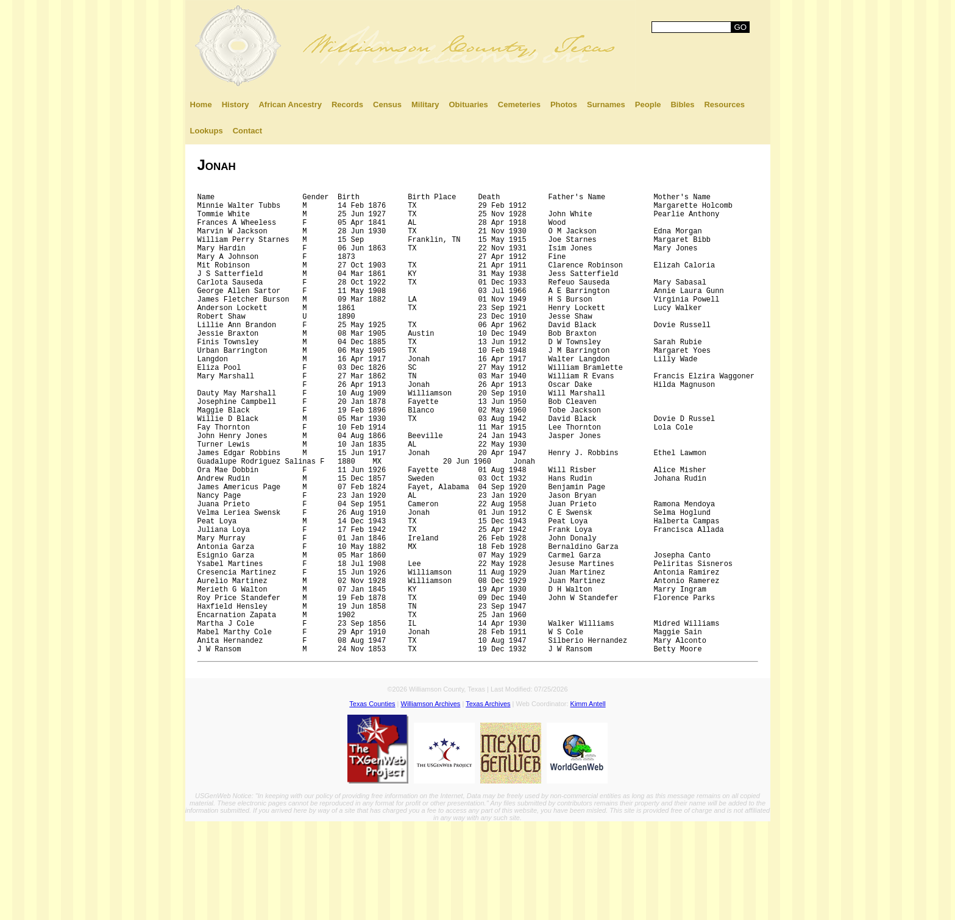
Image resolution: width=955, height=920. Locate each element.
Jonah (216, 165)
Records (347, 104)
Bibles (682, 104)
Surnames (606, 104)
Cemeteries (519, 104)
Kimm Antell (588, 802)
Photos (563, 104)
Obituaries (468, 104)
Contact (247, 130)
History (235, 104)
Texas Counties (372, 802)
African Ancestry (290, 104)
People (648, 104)
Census (387, 104)
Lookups (206, 130)
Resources (724, 104)
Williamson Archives (431, 802)
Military (425, 104)
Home (201, 104)
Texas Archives (488, 802)
